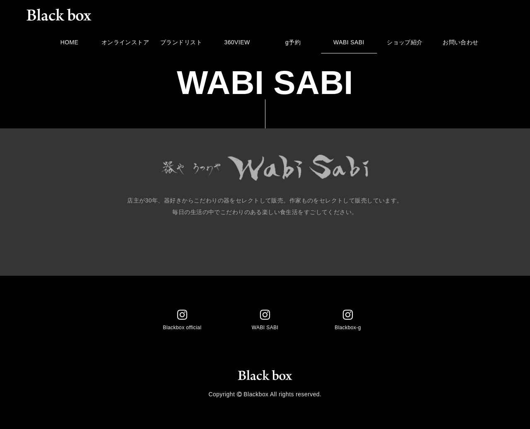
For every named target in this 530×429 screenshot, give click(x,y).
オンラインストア (125, 44)
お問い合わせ (461, 44)
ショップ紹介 (405, 44)
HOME (69, 44)
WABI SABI (349, 44)
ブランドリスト (181, 44)
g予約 (293, 44)
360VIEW (237, 44)
